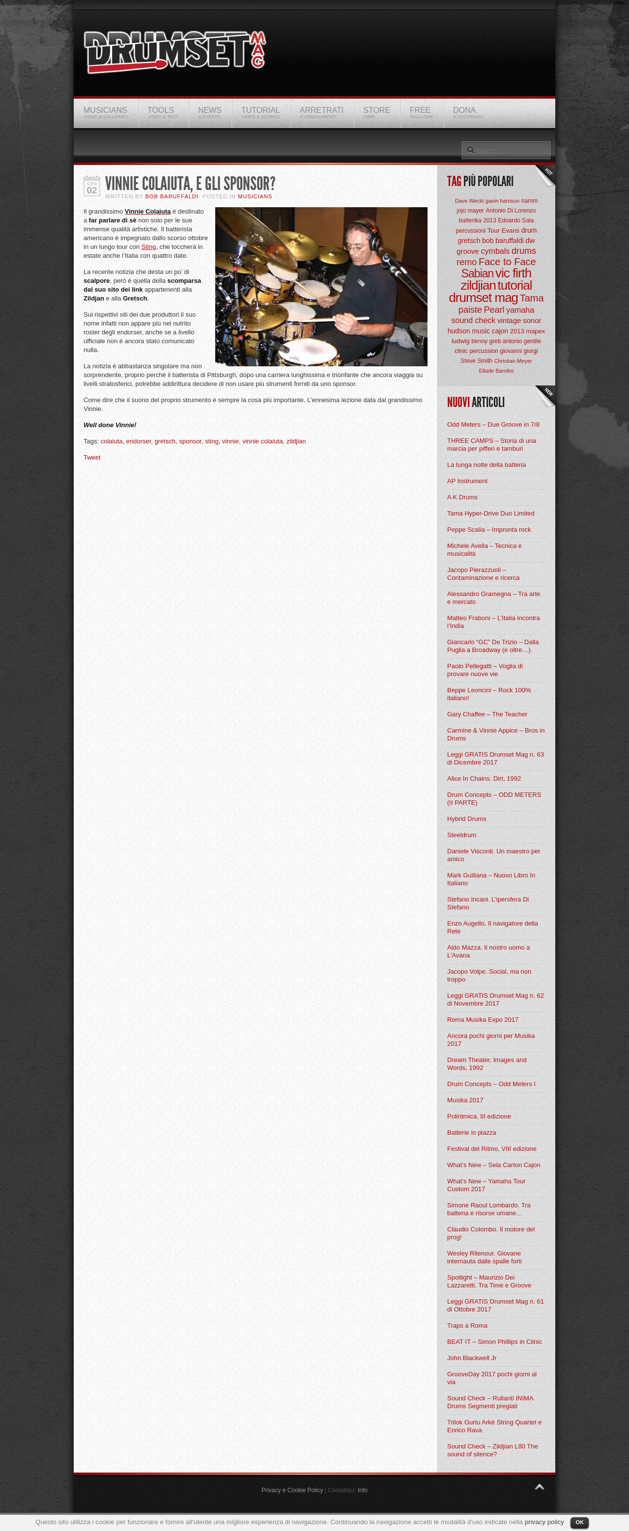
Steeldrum (461, 835)
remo (467, 262)
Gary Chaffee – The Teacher (487, 714)
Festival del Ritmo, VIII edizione (492, 1148)
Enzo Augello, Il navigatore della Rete (492, 927)
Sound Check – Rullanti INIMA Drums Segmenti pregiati (490, 1402)
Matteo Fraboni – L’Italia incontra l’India (493, 621)
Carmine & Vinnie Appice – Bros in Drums (495, 734)
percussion (484, 351)
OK (579, 1522)
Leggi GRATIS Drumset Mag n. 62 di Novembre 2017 (495, 999)
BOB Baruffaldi (172, 196)
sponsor (190, 441)
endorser (138, 441)
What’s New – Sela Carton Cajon (494, 1165)
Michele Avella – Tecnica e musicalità (484, 549)
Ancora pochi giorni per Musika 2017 (491, 1039)
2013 (517, 331)
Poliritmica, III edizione (479, 1116)
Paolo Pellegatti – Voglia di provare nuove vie (485, 670)
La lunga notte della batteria (486, 464)
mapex (535, 331)
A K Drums (462, 497)
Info (363, 1490)
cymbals (495, 251)
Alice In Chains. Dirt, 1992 (484, 778)
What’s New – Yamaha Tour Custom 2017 (486, 1185)
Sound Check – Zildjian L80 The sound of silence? (492, 1450)
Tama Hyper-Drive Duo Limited (491, 513)
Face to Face (507, 261)
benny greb (486, 341)
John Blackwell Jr (471, 1358)
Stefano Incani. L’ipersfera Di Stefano (488, 903)
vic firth (513, 273)
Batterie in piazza (471, 1132)
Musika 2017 (465, 1100)
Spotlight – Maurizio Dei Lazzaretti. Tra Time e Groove (489, 1281)
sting (211, 441)
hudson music (469, 331)
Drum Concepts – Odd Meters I (491, 1084)
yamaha (520, 310)
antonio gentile (522, 341)
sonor (532, 320)
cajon (500, 331)
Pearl (494, 310)
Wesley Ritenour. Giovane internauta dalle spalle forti (484, 1257)
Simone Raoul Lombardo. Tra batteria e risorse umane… (489, 1209)
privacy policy (544, 1522)
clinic (461, 351)
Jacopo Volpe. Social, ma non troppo (489, 975)
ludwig (461, 341)
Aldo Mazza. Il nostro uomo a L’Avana (488, 951)
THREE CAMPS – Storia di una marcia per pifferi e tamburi (491, 444)
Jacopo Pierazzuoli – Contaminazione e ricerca (483, 573)
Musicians (255, 196)
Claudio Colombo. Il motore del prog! (491, 1233)
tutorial (515, 285)
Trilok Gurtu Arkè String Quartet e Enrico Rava (494, 1426)
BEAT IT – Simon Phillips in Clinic (494, 1341)
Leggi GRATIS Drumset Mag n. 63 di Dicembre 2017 (495, 758)
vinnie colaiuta (262, 441)
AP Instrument (467, 481)
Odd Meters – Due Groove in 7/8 (493, 424)
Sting (149, 246)
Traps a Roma (467, 1325)
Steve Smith (476, 360)
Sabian (477, 273)
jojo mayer (470, 210)
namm (529, 200)
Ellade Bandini (496, 371)
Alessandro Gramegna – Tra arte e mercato (493, 597)
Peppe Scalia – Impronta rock (489, 529)
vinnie (230, 441)
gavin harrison (502, 201)
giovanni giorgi (519, 351)
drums (524, 251)
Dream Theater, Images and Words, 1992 (487, 1063)
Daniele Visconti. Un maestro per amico (494, 855)
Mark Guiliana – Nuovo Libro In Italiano (491, 879)
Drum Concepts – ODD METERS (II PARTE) (494, 798)
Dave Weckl (469, 201)
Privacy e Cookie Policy (292, 1490)
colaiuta (112, 441)
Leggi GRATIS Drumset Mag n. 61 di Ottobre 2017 (495, 1305)
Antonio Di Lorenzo (511, 210)
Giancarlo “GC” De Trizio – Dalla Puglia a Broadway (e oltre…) (493, 646)
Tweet (92, 457)
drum (529, 230)
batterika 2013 (477, 220)
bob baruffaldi (503, 241)
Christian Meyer (513, 361)
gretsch (165, 441)
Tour (493, 230)
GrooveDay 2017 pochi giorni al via (492, 1378)
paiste (470, 310)
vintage (509, 320)
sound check (474, 320)
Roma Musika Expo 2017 (482, 1019)
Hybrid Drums (466, 818)
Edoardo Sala (516, 220)
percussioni (471, 230)
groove (468, 251)
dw (530, 240)
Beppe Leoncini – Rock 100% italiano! (489, 694)
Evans (510, 230)
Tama (532, 298)
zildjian (296, 441)
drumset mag (483, 297)
